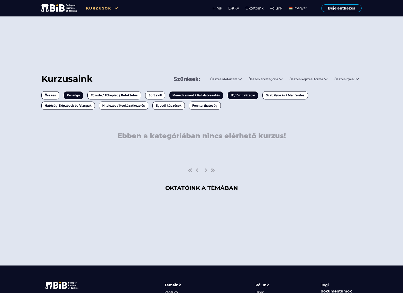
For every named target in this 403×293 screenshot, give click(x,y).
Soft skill (155, 95)
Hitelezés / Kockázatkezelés (123, 105)
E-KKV (233, 8)
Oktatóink (254, 8)
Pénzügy (73, 95)
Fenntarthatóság (204, 105)
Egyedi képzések (168, 105)
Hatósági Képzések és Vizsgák (68, 105)
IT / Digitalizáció (243, 95)
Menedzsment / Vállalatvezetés (196, 95)
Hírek (217, 8)
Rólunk (276, 8)
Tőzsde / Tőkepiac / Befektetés (114, 95)
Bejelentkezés (341, 8)
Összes (50, 95)
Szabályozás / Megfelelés (285, 95)
